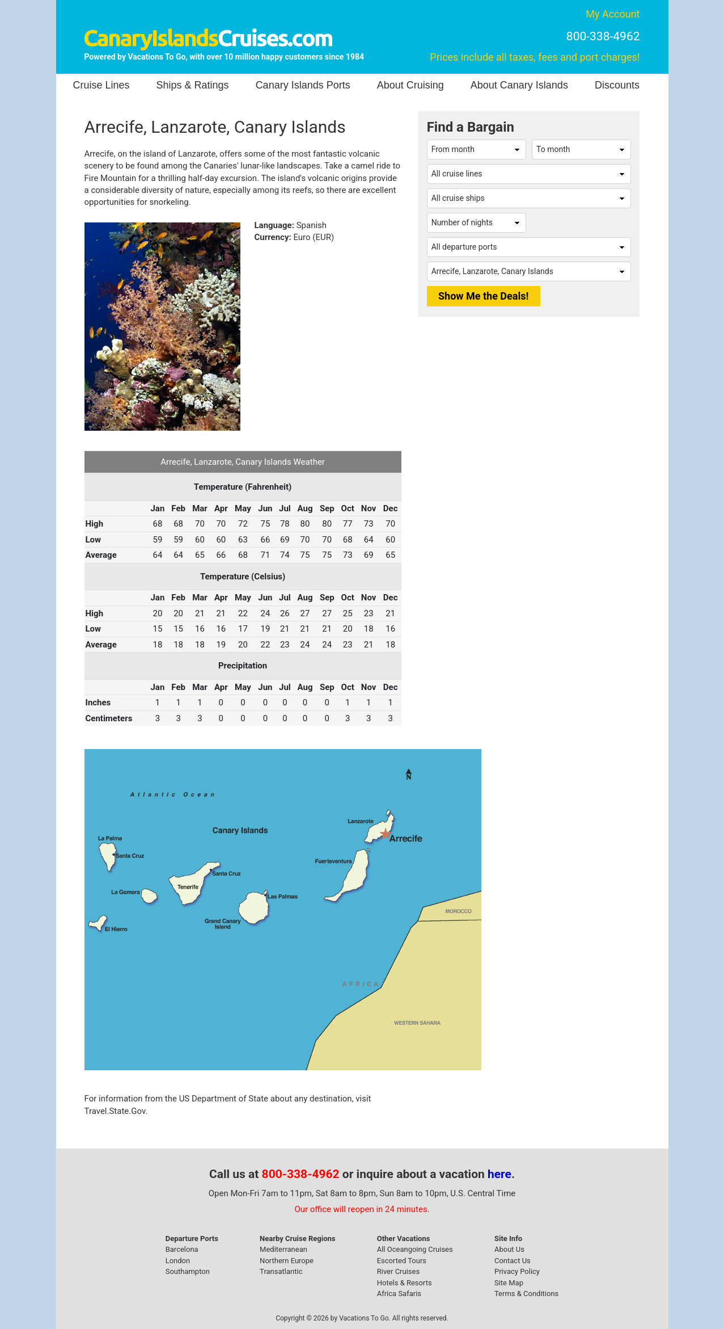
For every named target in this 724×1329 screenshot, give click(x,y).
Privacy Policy (517, 1271)
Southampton (188, 1271)
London (178, 1260)
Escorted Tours (401, 1260)
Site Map (508, 1282)
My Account (613, 14)
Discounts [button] (617, 85)
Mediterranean (283, 1249)
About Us (509, 1249)
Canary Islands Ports (303, 85)
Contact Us (512, 1260)
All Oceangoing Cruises (415, 1249)
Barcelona (182, 1249)
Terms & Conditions (526, 1293)
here (499, 1174)
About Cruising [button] (410, 85)
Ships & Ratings (192, 85)
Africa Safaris (399, 1293)
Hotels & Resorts (404, 1282)
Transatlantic (281, 1271)
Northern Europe (287, 1260)
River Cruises (398, 1271)
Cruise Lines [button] (101, 85)
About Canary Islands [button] (519, 85)
